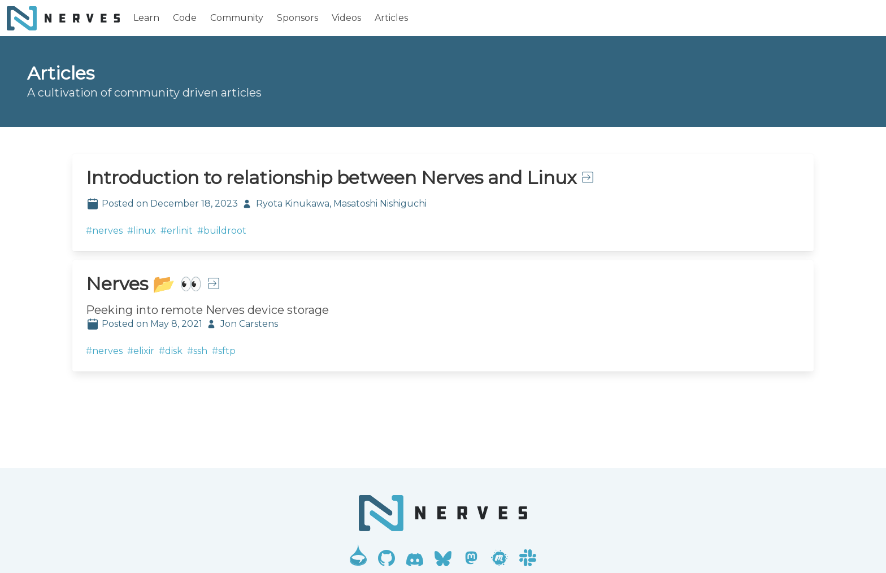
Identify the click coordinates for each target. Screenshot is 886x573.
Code (185, 17)
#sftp (224, 350)
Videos (346, 17)
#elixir (140, 350)
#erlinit (176, 230)
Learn (146, 17)
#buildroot (221, 230)
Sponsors (297, 17)
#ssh (197, 350)
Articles (391, 17)
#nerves (104, 230)
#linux (141, 230)
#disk (171, 350)
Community (236, 17)
